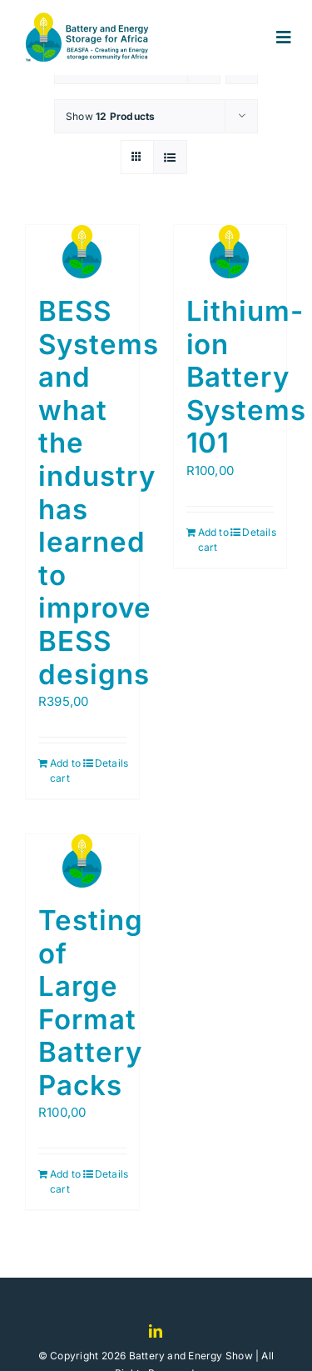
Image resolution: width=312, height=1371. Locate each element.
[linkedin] (155, 1331)
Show (111, 116)
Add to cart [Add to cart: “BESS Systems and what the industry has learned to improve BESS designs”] (65, 770)
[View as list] (170, 157)
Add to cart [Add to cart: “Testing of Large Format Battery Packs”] (65, 1181)
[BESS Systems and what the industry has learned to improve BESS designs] (82, 251)
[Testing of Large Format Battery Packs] (82, 861)
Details (110, 763)
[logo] (92, 19)
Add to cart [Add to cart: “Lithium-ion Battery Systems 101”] (213, 539)
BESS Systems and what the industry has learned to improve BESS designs (98, 492)
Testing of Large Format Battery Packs (90, 1002)
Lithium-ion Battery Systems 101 (246, 376)
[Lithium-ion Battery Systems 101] (230, 251)
